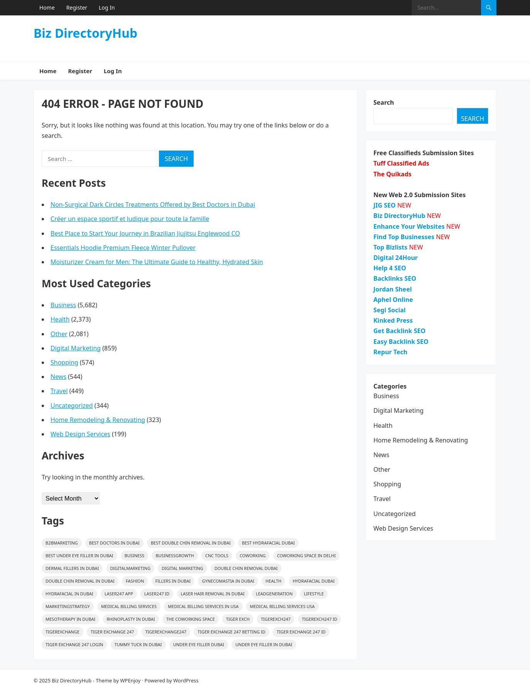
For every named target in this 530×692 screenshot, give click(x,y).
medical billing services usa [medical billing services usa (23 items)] (282, 606)
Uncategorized (72, 405)
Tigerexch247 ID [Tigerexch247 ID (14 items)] (320, 619)
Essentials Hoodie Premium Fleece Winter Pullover (123, 247)
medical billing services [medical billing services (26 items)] (129, 606)
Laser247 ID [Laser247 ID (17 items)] (156, 593)
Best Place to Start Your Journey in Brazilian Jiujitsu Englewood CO (145, 233)
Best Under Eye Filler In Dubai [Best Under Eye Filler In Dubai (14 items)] (79, 555)
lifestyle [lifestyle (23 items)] (314, 593)
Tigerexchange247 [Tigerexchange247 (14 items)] (166, 632)
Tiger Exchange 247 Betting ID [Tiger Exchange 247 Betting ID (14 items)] (231, 632)
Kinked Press (393, 320)
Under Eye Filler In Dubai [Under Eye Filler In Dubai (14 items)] (263, 644)
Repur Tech (390, 352)
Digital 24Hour (395, 257)
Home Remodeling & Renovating (98, 420)
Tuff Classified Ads (401, 163)
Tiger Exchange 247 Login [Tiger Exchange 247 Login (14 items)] (74, 644)
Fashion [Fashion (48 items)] (135, 581)
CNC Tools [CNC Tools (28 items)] (216, 555)
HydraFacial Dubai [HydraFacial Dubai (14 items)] (314, 581)
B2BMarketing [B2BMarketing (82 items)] (62, 543)
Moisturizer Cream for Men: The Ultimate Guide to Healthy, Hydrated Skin (157, 262)
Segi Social (389, 310)
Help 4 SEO (389, 268)
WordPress (186, 680)
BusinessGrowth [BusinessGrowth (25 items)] (174, 555)
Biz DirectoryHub (85, 33)
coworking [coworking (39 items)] (253, 555)
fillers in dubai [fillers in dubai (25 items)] (173, 581)
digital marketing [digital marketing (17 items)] (182, 568)
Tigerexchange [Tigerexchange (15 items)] (62, 632)
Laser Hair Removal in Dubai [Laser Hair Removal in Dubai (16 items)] (213, 593)
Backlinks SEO (394, 278)
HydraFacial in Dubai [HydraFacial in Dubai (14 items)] (69, 593)
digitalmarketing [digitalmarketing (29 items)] (130, 568)
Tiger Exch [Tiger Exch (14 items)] (238, 619)
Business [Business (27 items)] (135, 555)
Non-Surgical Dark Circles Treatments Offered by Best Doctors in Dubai (153, 204)
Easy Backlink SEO (401, 341)
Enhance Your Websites (409, 226)
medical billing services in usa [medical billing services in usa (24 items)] (203, 606)
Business (63, 305)
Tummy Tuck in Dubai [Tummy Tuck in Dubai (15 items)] (138, 644)
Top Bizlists (390, 247)
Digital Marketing (76, 348)
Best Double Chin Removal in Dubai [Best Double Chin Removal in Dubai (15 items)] (191, 543)
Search (383, 102)
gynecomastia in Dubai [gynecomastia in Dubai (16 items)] (228, 581)
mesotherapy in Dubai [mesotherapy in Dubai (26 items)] (70, 619)
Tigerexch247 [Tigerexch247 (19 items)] (275, 619)
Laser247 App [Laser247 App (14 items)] (119, 593)
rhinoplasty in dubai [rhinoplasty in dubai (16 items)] (131, 619)
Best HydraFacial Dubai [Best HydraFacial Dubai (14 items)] (268, 543)
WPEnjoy (130, 680)
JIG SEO (384, 205)
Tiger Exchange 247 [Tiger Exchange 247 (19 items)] (112, 632)
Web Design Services (80, 434)
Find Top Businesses (403, 237)
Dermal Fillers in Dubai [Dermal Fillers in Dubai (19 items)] (72, 568)
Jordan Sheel (392, 289)
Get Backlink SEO (399, 331)
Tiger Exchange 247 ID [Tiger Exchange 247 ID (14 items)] (301, 632)
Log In (107, 7)
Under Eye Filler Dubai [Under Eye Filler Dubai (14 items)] (198, 644)
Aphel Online (393, 299)
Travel (59, 391)
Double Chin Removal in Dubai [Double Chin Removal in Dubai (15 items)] (80, 581)
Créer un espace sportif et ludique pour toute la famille (130, 218)
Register (76, 7)
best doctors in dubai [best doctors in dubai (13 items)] (114, 543)
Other (59, 334)
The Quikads (392, 174)
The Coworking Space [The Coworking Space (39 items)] (190, 619)
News (58, 376)
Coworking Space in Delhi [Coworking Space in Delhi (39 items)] (306, 555)
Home (47, 7)
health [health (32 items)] (273, 581)
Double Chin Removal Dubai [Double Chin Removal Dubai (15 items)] (246, 568)
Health (60, 319)
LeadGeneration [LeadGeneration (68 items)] (274, 593)
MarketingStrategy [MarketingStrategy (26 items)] (68, 606)
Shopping (64, 362)
